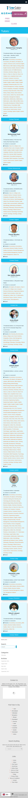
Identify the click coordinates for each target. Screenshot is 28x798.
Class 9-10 (20, 74)
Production (14, 546)
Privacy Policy (14, 776)
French (5, 88)
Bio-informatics (19, 334)
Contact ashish (14, 470)
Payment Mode (14, 772)
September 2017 (5, 671)
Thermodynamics (15, 299)
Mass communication (12, 203)
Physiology (10, 209)
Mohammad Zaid (14, 134)
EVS (18, 84)
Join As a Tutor (14, 770)
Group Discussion (12, 90)
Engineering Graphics (14, 400)
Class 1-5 (19, 72)
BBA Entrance (6, 65)
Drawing (5, 513)
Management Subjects (14, 96)
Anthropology (19, 496)
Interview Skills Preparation (15, 154)
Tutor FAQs (15, 782)
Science (15, 107)
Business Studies (11, 67)
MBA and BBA (16, 101)
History (5, 92)
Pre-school (18, 451)
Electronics (10, 291)
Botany (5, 336)
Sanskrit (5, 213)
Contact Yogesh (14, 219)
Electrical (5, 291)
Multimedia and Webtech (15, 205)
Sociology (9, 111)
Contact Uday (14, 558)
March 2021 (4, 668)
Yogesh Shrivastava (14, 183)
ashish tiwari (14, 365)
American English (20, 63)
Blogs (14, 774)
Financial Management (8, 86)
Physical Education (19, 207)
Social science (6, 109)
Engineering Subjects (19, 291)
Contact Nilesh (14, 635)
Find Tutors (14, 764)
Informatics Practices (14, 201)
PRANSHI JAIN (13, 573)
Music (22, 101)
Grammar (5, 90)
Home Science (18, 92)
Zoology (20, 213)
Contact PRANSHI (14, 598)
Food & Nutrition (11, 293)
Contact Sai (14, 305)
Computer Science (7, 195)
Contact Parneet (14, 119)
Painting (21, 441)
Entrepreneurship (13, 84)
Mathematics (6, 99)
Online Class (14, 768)
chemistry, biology (13, 72)
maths (11, 101)
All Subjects (18, 61)
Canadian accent (7, 70)
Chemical (14, 505)
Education (3, 655)
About (14, 762)
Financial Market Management (10, 252)
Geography (9, 88)
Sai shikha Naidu (14, 275)
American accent (11, 63)
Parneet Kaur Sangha (14, 48)
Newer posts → (4, 639)
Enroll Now (14, 766)
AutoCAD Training (7, 498)
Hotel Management (18, 199)
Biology (19, 65)
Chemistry (5, 72)
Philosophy (5, 207)
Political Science (19, 103)
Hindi (18, 90)
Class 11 (5, 74)
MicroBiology (6, 205)
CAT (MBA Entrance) (16, 70)
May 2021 (3, 666)
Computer (5, 78)
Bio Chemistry (12, 334)
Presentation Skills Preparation (10, 158)
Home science (6, 94)
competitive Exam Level (15, 76)
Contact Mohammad (14, 168)
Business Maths (14, 385)
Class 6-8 (15, 74)
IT (16, 295)
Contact (15, 780)
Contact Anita (14, 350)
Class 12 (10, 74)
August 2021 (4, 663)
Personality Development (9, 103)
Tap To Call (20, 13)
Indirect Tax (13, 94)
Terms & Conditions (15, 778)
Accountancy (12, 59)
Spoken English (16, 111)
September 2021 (5, 661)
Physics (5, 209)
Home (14, 760)
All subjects (12, 61)
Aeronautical (6, 496)
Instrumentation (11, 532)
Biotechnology (14, 383)
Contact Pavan (14, 260)
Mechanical (6, 297)
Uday (14, 485)
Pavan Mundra (14, 234)
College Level (6, 76)
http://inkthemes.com (17, 746)
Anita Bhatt (14, 320)
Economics (16, 78)
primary (11, 107)
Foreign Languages (19, 86)
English (16, 80)
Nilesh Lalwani (14, 613)
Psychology (21, 158)
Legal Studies (13, 431)
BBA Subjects (13, 65)
